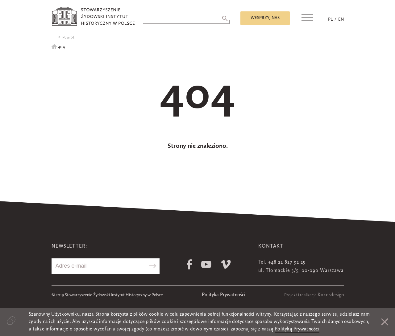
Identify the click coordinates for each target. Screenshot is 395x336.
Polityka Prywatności (223, 295)
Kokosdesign (331, 295)
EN (341, 19)
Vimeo (225, 264)
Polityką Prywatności (297, 329)
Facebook (189, 264)
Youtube (206, 264)
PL (330, 19)
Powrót (68, 37)
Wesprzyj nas (265, 18)
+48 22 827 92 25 (286, 262)
